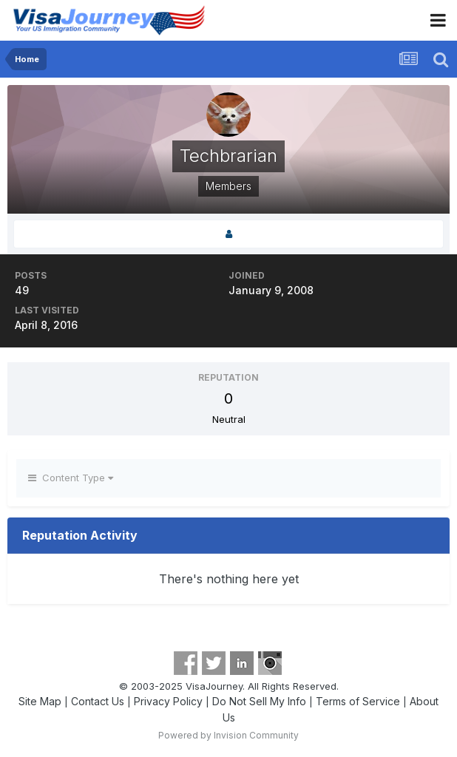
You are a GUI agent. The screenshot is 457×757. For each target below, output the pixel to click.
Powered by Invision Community (228, 735)
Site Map (39, 701)
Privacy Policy (168, 701)
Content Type (70, 477)
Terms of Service (358, 701)
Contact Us (97, 701)
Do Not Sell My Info (259, 701)
